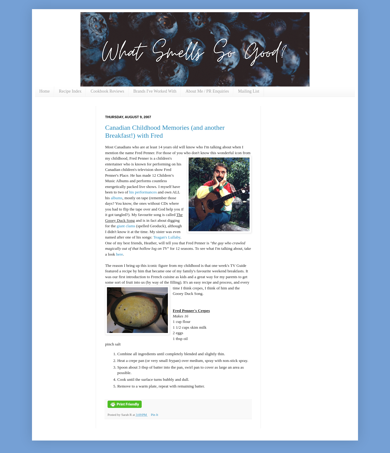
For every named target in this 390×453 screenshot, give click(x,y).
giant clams (126, 226)
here (119, 254)
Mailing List (248, 91)
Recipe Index (70, 91)
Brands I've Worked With (154, 91)
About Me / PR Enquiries (207, 91)
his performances (143, 192)
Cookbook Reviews (107, 91)
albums (116, 198)
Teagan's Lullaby (166, 237)
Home (44, 91)
